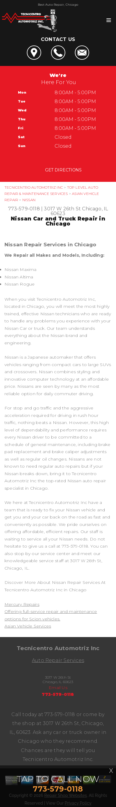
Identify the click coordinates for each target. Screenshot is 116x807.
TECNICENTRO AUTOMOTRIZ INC (33, 187)
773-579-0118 (24, 209)
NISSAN (28, 200)
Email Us (58, 687)
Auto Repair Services (58, 660)
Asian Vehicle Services (27, 626)
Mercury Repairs (21, 604)
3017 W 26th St (62, 209)
